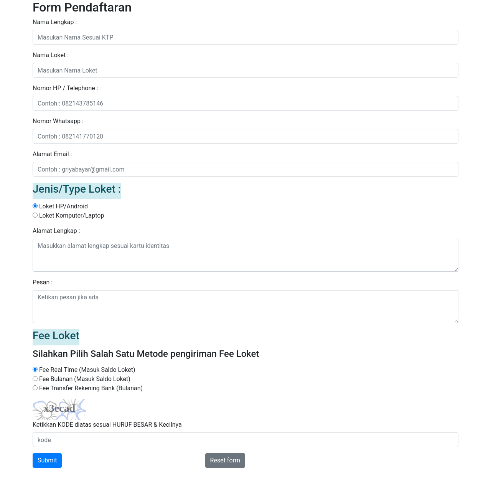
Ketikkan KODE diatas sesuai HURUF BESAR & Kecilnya (107, 424)
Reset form (225, 460)
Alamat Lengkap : (56, 230)
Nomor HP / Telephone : (65, 88)
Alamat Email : (52, 154)
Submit (47, 460)
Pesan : (43, 282)
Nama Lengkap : (55, 22)
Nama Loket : (51, 55)
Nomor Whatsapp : (58, 121)
